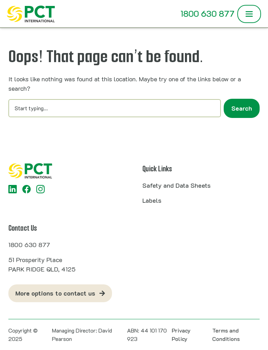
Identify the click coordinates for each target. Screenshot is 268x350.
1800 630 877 (207, 13)
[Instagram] (40, 189)
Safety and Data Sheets (176, 185)
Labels (151, 200)
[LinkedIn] (12, 189)
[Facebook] (26, 189)
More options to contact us (55, 293)
